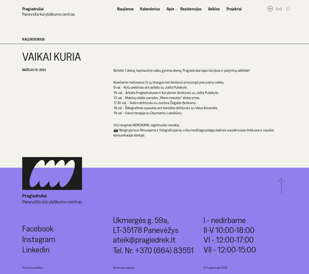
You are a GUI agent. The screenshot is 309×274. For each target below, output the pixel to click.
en (270, 8)
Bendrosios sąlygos (124, 267)
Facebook (37, 228)
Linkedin (35, 249)
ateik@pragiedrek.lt (144, 239)
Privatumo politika (32, 267)
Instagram (38, 239)
